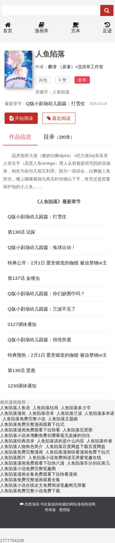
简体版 (50, 510)
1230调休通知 (22, 385)
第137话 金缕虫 (24, 278)
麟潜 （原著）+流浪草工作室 (75, 66)
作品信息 (20, 137)
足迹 (107, 27)
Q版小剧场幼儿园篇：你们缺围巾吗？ (46, 293)
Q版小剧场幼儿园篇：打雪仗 (55, 103)
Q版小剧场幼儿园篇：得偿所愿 (39, 339)
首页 (7, 27)
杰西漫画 (32, 504)
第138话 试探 (21, 232)
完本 (75, 27)
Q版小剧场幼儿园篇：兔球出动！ (42, 247)
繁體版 (64, 510)
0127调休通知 (22, 324)
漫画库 (41, 27)
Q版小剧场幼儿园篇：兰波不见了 (42, 308)
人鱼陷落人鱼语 (15, 407)
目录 (59, 137)
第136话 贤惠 (21, 370)
